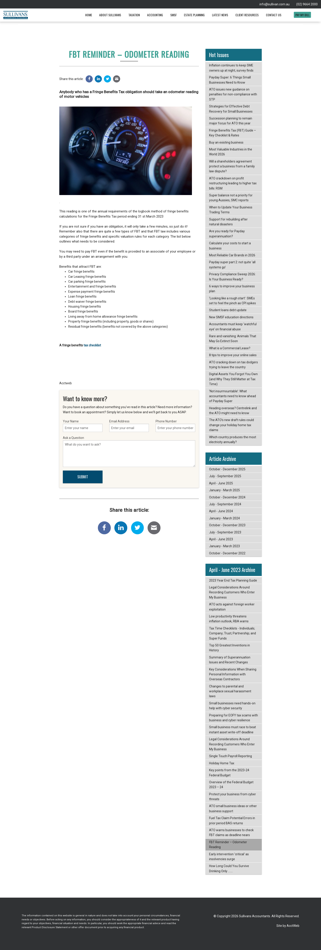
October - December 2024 (227, 497)
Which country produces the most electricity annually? (232, 439)
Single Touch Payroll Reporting (230, 756)
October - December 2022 (227, 553)
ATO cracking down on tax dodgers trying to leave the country (233, 364)
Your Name (83, 425)
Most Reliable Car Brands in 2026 (232, 255)
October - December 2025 (227, 469)
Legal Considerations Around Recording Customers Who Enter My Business (232, 592)
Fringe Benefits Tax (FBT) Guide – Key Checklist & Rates (232, 133)
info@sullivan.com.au (274, 4)
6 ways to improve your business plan (232, 288)
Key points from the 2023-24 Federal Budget (229, 772)
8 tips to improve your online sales (233, 355)
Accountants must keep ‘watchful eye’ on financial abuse (233, 326)
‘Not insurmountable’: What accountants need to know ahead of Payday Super (232, 396)
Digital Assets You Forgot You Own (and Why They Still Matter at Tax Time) (233, 379)
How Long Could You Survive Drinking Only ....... (229, 868)
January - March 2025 (224, 490)
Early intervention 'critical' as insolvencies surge (229, 856)
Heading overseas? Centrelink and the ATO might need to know (233, 410)
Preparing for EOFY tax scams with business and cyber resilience (233, 718)
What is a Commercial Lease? (229, 348)
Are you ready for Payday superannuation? (227, 233)
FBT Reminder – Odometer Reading (228, 844)
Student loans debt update (228, 310)
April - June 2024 (221, 511)
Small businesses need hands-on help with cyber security (232, 705)
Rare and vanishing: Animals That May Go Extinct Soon (232, 338)
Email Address (129, 425)
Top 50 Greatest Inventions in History (229, 648)
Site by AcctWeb (287, 925)
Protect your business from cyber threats (232, 796)
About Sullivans (110, 14)
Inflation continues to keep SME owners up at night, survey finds (231, 68)
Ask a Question (129, 451)
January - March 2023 (224, 546)
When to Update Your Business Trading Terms (230, 210)
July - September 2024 (225, 504)
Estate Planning (194, 14)
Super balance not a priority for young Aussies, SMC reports (231, 197)
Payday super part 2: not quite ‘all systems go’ (232, 264)
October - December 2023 (227, 525)
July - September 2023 (225, 532)
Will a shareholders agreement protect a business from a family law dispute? (232, 166)
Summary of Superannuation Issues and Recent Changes (229, 660)
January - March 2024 (224, 518)
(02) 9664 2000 (307, 4)
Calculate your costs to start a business (230, 245)
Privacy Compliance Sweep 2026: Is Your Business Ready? (232, 276)
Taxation (134, 14)
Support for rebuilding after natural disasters (228, 222)
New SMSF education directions (231, 317)
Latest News (220, 14)
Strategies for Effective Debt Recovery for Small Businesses (231, 109)
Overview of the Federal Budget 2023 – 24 (231, 784)
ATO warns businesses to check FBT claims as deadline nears (231, 832)
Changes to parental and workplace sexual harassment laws (230, 691)
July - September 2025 (225, 476)
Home (88, 14)
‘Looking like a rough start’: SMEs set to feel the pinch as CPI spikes (232, 300)
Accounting (155, 14)
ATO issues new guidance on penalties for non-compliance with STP (233, 94)
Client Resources (247, 14)
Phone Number (175, 425)
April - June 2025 (221, 483)
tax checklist (92, 345)
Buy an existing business (226, 142)
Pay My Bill (302, 14)
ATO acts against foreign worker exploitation (232, 606)
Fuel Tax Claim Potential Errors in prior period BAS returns (232, 820)
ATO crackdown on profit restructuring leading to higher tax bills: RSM (233, 183)
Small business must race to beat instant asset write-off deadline (232, 729)
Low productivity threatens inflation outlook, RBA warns (229, 619)
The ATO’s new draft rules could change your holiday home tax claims (231, 425)
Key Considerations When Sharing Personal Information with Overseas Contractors (232, 674)
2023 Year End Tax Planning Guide (233, 580)
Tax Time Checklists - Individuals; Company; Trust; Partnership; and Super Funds (232, 633)
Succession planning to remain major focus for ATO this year (230, 121)
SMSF (173, 14)
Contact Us (273, 14)
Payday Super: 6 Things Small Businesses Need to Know (230, 80)
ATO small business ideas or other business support (233, 808)
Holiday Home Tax (221, 763)
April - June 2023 (221, 539)
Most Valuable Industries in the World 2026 (230, 152)
